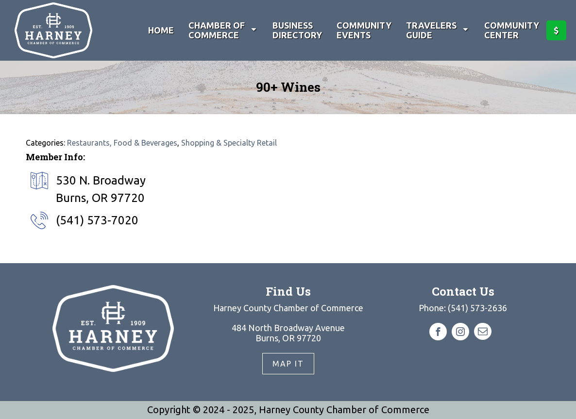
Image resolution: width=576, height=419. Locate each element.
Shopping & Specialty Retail (229, 142)
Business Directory (297, 30)
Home (161, 30)
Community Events (364, 30)
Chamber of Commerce (223, 30)
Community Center (511, 30)
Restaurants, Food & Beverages (122, 142)
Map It (288, 363)
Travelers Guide (438, 30)
